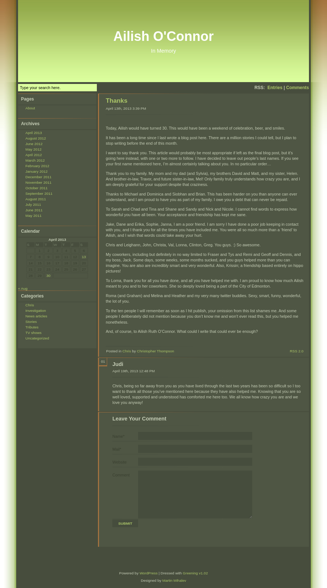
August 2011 (35, 199)
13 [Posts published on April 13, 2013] (84, 257)
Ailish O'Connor (163, 36)
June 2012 (34, 144)
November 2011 (38, 182)
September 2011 (39, 193)
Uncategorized (37, 338)
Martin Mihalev (174, 580)
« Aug (22, 288)
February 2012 (37, 166)
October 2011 (36, 188)
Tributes (32, 327)
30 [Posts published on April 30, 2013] (48, 276)
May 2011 (33, 216)
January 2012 (36, 171)
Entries (274, 87)
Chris (29, 305)
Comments (297, 87)
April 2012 (33, 155)
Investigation (35, 311)
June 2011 (34, 210)
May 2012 (33, 149)
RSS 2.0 (296, 351)
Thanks (116, 100)
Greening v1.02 (195, 573)
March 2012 (35, 160)
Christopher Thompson (155, 351)
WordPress (149, 573)
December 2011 (38, 177)
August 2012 (35, 138)
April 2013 (33, 133)
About (30, 108)
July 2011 (33, 205)
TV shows (33, 333)
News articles (36, 316)
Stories (31, 322)
